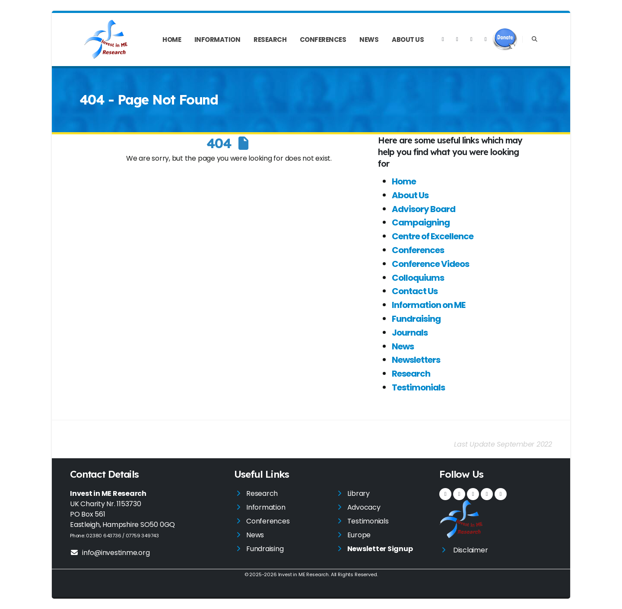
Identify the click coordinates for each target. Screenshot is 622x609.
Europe (359, 535)
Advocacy (364, 507)
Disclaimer (470, 550)
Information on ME (428, 305)
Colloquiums (418, 278)
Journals (410, 333)
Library (358, 493)
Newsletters (416, 360)
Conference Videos (430, 264)
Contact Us (415, 291)
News (368, 39)
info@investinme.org (109, 553)
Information (217, 39)
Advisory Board (423, 209)
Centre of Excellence (432, 236)
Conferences (323, 39)
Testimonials (418, 387)
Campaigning (421, 222)
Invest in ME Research (303, 574)
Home (171, 39)
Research (270, 39)
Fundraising (416, 319)
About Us (408, 39)
